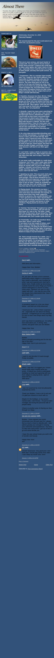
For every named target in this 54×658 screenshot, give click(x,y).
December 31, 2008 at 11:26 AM (31, 298)
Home (36, 464)
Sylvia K (25, 273)
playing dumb (30, 251)
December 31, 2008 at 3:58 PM (31, 413)
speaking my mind (30, 252)
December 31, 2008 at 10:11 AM (31, 270)
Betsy (28, 249)
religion (47, 251)
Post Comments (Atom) (35, 469)
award (24, 249)
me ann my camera (29, 416)
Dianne (24, 301)
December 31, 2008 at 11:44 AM (31, 332)
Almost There (13, 6)
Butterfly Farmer (34, 249)
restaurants (22, 252)
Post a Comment (23, 461)
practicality (37, 251)
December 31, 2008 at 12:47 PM (31, 361)
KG (23, 447)
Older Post (49, 464)
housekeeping (22, 251)
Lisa (23, 384)
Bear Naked (26, 334)
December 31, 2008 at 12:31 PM (31, 350)
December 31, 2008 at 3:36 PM (31, 382)
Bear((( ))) (25, 347)
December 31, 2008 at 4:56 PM (31, 445)
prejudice (42, 251)
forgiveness (42, 249)
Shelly (24, 364)
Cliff (23, 353)
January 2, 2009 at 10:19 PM (30, 458)
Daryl (24, 260)
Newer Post (22, 464)
